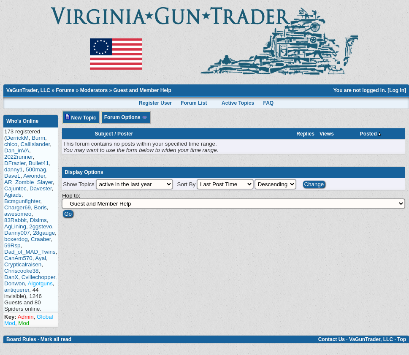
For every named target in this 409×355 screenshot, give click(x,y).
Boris (40, 207)
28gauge (44, 233)
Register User (155, 103)
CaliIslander (35, 144)
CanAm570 (18, 258)
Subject (104, 134)
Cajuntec (15, 188)
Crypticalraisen (22, 264)
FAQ (268, 103)
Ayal (40, 258)
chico (10, 144)
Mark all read (56, 339)
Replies (305, 134)
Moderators (94, 90)
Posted (370, 134)
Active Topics (238, 103)
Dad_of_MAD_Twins (30, 252)
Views (327, 134)
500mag (36, 169)
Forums (65, 90)
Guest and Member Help (142, 90)
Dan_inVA (16, 150)
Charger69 (17, 207)
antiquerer (16, 290)
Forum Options (125, 117)
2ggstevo (40, 226)
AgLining (15, 226)
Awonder (34, 176)
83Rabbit (15, 220)
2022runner (18, 157)
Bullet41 (39, 163)
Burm (38, 138)
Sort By (186, 184)
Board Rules (21, 339)
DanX (11, 277)
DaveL (12, 176)
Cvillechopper (38, 277)
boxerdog (16, 239)
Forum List (194, 103)
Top (401, 339)
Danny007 (17, 233)
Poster (125, 134)
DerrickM (17, 138)
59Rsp (12, 245)
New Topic (80, 118)
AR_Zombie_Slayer (28, 182)
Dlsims (38, 220)
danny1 (13, 169)
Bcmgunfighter (22, 201)
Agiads (13, 195)
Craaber (41, 239)
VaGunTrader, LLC (28, 90)
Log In (396, 90)
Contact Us (331, 339)
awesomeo (17, 214)
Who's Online (22, 121)
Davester (41, 188)
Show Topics (79, 184)
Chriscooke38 (21, 271)
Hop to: (71, 195)
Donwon (14, 283)
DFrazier (14, 163)
